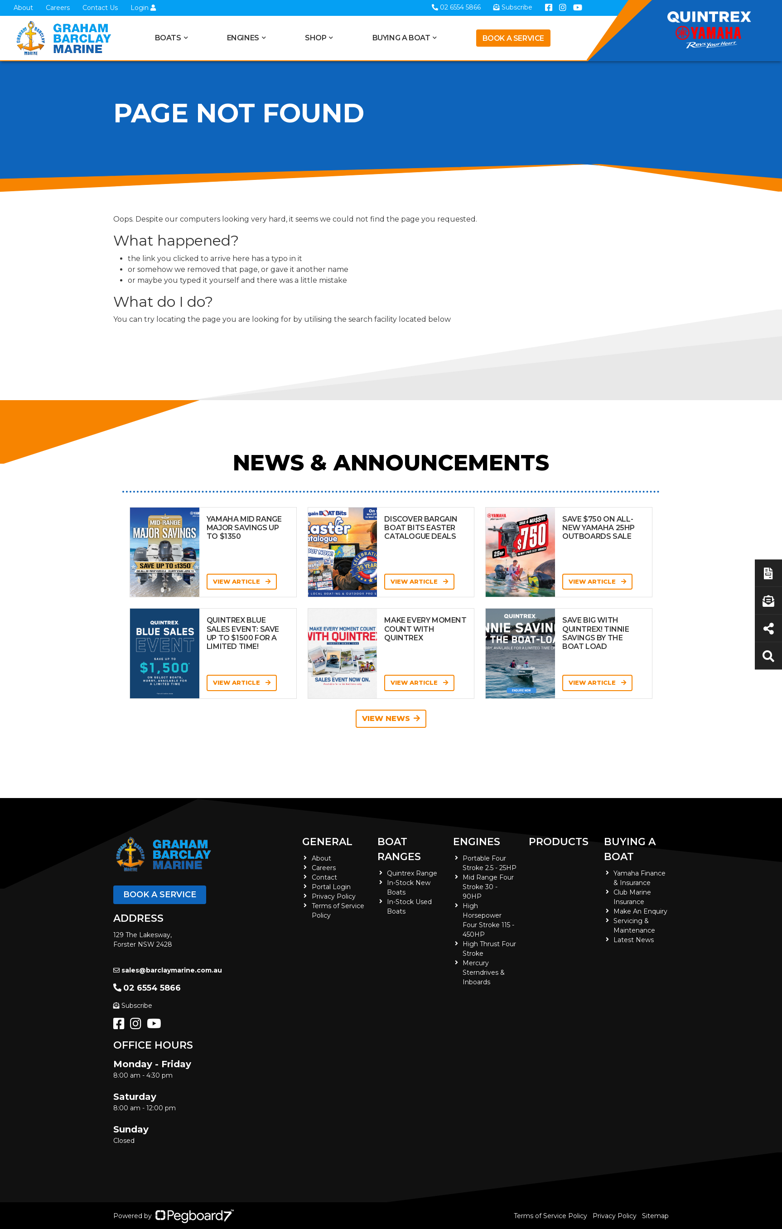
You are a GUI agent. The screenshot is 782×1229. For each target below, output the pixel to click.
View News (391, 718)
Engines (243, 38)
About (23, 8)
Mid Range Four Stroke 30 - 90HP (488, 886)
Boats (168, 38)
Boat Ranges (399, 849)
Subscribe (132, 1006)
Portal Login (331, 887)
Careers (58, 8)
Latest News (633, 940)
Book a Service (513, 38)
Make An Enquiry (640, 911)
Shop (315, 38)
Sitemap (655, 1216)
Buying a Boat (401, 38)
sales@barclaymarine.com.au (167, 970)
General (327, 842)
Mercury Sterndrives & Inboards (484, 972)
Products (559, 842)
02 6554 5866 (147, 988)
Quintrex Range (412, 873)
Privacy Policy (334, 896)
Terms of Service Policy (550, 1216)
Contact (324, 877)
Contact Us (100, 8)
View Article (241, 581)
